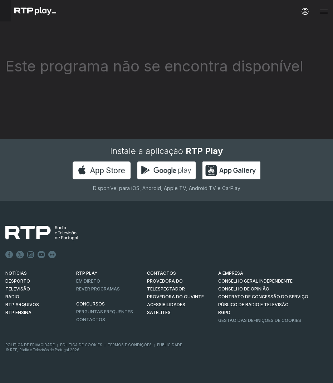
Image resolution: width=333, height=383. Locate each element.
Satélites (159, 312)
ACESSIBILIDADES (166, 304)
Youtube (41, 255)
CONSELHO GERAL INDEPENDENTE (255, 281)
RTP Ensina (18, 312)
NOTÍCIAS (16, 273)
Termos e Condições (130, 345)
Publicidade (169, 345)
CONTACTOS (161, 273)
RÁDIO (12, 296)
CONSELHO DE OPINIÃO (243, 289)
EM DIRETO (88, 281)
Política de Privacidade (30, 345)
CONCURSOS (90, 304)
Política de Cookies (81, 345)
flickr (52, 255)
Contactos (90, 319)
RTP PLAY (87, 273)
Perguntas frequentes (104, 311)
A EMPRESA (230, 273)
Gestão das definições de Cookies (259, 320)
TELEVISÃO (17, 289)
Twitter (20, 255)
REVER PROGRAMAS (98, 289)
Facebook (9, 255)
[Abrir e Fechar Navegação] (323, 11)
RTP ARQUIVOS (22, 304)
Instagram (31, 255)
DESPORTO (17, 281)
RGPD (224, 312)
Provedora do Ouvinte (175, 296)
